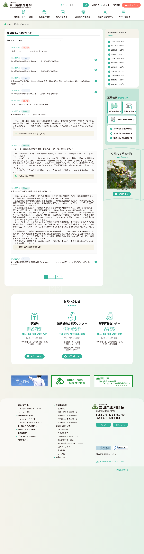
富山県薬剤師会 (19, 5)
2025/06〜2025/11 (117, 46)
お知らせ (94, 5)
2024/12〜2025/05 (117, 51)
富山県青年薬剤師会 (66, 441)
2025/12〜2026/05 (117, 42)
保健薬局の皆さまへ (26, 416)
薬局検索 (61, 409)
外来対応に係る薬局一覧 (123, 129)
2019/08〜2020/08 (117, 76)
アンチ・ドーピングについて (31, 409)
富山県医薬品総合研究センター (70, 444)
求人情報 (114, 5)
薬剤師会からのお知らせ (21, 24)
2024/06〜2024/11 (117, 55)
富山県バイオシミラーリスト (31, 423)
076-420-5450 (34, 334)
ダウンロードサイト (27, 420)
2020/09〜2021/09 (117, 72)
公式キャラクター (65, 448)
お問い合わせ (36, 357)
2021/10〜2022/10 (117, 68)
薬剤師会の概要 (64, 430)
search (86, 5)
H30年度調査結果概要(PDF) (28, 247)
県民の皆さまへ (24, 406)
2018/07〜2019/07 (117, 80)
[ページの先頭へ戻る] (72, 470)
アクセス (103, 432)
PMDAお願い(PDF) (24, 177)
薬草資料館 (22, 434)
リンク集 (104, 5)
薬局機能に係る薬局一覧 (123, 139)
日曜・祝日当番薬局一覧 (67, 413)
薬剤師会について (63, 427)
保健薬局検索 (61, 406)
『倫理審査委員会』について (69, 437)
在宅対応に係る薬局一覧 (123, 134)
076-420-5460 (109, 334)
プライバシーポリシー (27, 437)
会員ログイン (132, 5)
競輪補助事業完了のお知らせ (106, 455)
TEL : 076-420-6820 (72, 334)
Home (9, 24)
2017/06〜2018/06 (117, 85)
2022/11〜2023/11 (117, 63)
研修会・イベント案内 (27, 430)
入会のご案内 (63, 434)
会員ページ (60, 458)
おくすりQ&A (24, 413)
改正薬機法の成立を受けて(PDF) (30, 134)
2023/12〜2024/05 (117, 59)
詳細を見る (123, 194)
